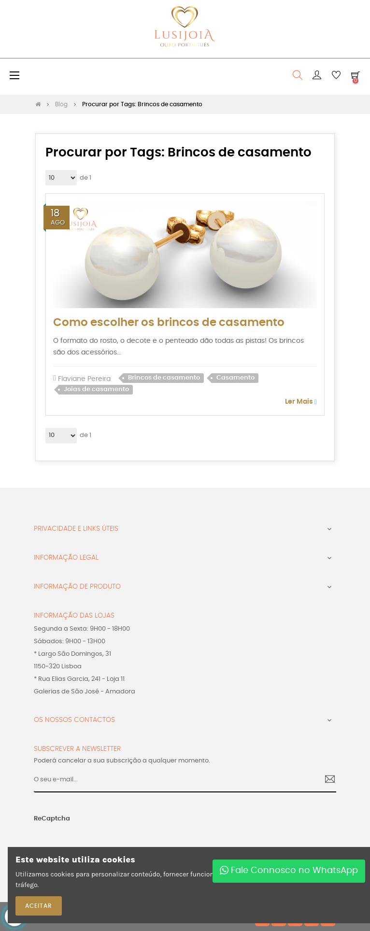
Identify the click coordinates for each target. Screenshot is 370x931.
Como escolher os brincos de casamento (169, 322)
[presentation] (92, 842)
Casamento (235, 378)
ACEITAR (38, 906)
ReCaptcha (52, 819)
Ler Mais (301, 402)
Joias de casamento (96, 389)
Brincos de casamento (164, 378)
